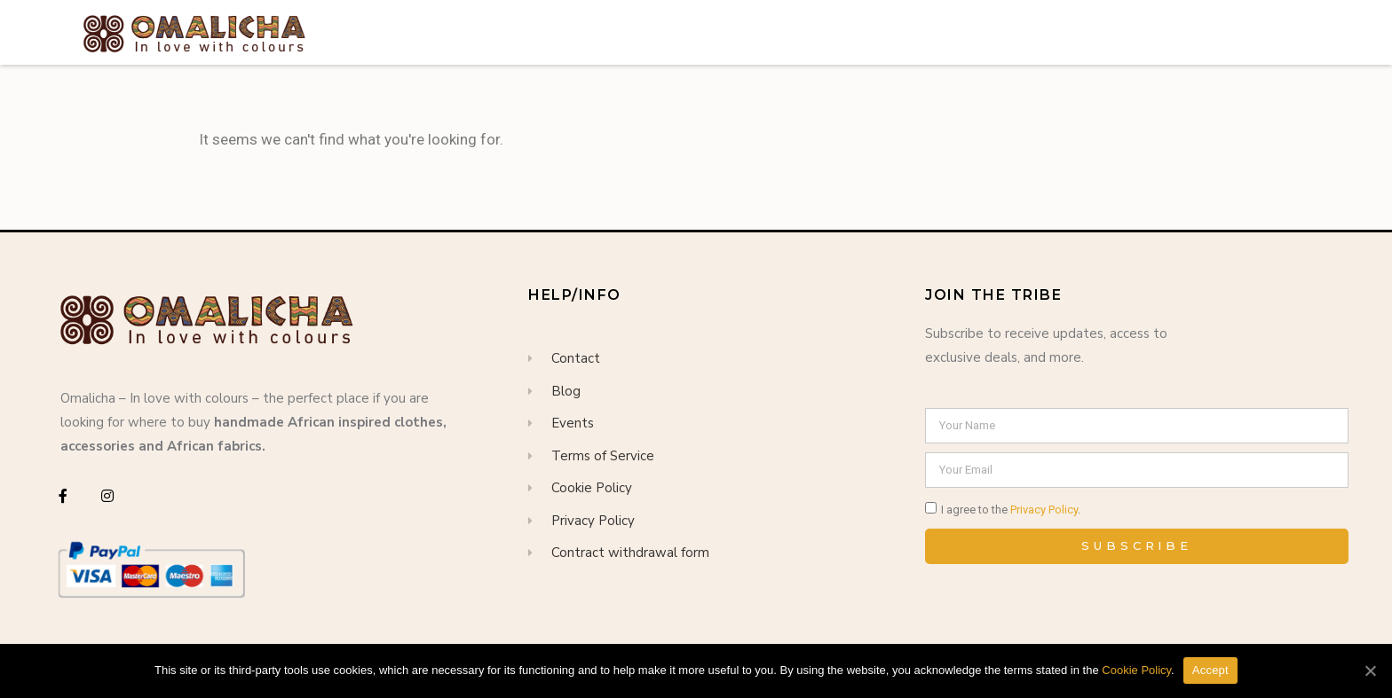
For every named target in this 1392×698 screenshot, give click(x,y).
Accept (1210, 670)
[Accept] (1370, 670)
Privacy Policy (1044, 509)
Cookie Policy (1136, 670)
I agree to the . (1010, 509)
